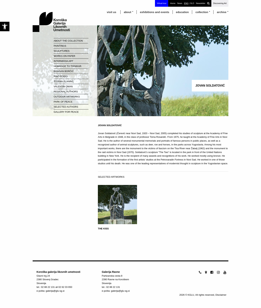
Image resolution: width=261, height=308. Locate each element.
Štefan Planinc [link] (64, 81)
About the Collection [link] (68, 40)
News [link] (179, 3)
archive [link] (221, 12)
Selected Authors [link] (66, 106)
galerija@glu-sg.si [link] (55, 290)
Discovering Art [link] (220, 3)
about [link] (127, 12)
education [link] (182, 12)
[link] (4, 26)
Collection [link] (201, 12)
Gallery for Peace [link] (66, 112)
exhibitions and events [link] (154, 12)
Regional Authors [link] (66, 91)
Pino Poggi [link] (61, 76)
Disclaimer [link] (221, 294)
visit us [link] (111, 12)
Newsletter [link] (200, 3)
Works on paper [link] (64, 56)
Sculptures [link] (61, 51)
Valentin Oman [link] (63, 86)
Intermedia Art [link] (63, 61)
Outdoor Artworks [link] (67, 96)
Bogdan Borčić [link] (64, 71)
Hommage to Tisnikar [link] (67, 66)
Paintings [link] (60, 45)
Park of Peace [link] (63, 101)
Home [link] (172, 3)
